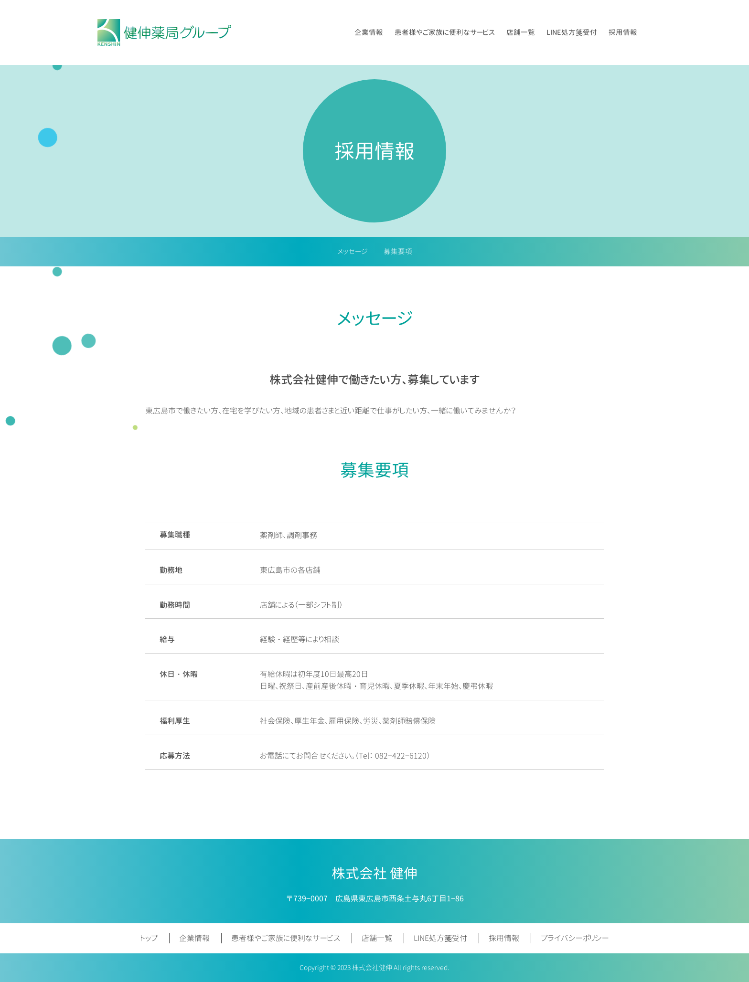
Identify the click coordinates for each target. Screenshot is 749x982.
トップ (149, 938)
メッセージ (352, 251)
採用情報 (623, 32)
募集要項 (398, 251)
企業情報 (368, 32)
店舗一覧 (520, 32)
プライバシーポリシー (575, 938)
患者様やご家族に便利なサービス (445, 32)
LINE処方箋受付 (571, 32)
